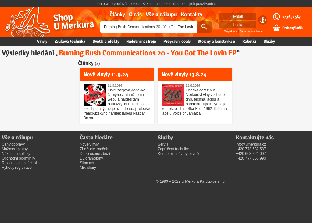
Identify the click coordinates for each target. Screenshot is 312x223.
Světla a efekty (106, 41)
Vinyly (42, 41)
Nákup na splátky (16, 153)
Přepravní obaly (177, 41)
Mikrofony (88, 167)
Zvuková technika (70, 41)
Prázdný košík (292, 28)
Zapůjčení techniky (173, 149)
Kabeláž (249, 41)
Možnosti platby (15, 149)
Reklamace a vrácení (19, 163)
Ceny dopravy (13, 144)
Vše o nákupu (161, 14)
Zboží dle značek (94, 149)
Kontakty (191, 14)
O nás (135, 14)
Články (117, 14)
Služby (269, 41)
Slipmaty (87, 163)
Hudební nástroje (141, 41)
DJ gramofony (91, 158)
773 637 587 (291, 17)
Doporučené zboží (95, 153)
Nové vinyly (89, 144)
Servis (163, 144)
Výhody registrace (17, 167)
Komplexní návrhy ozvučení (180, 153)
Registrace (230, 31)
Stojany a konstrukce (216, 41)
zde (162, 4)
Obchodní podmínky (18, 158)
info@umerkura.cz (251, 144)
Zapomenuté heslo (251, 31)
